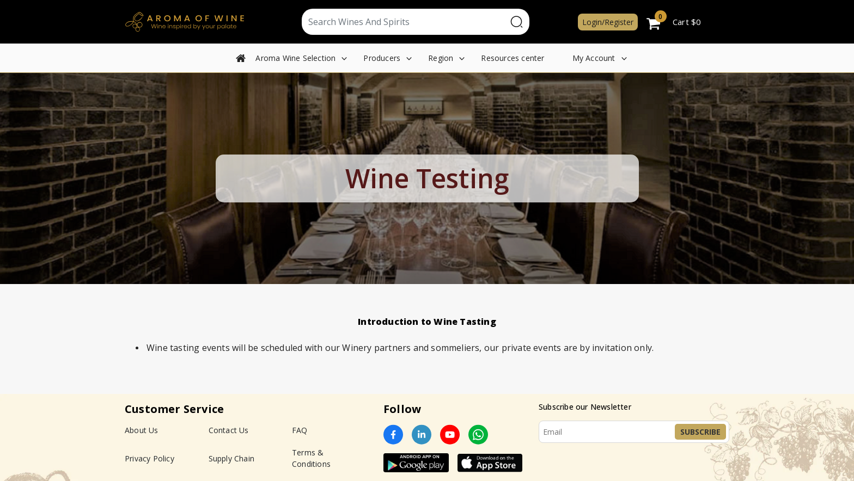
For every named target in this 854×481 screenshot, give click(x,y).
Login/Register (607, 22)
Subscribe (700, 432)
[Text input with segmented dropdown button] (404, 22)
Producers (381, 58)
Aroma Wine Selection (295, 58)
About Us (141, 430)
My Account (593, 58)
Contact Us (229, 430)
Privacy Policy (149, 458)
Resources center (512, 58)
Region (440, 58)
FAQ (300, 430)
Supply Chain (231, 458)
